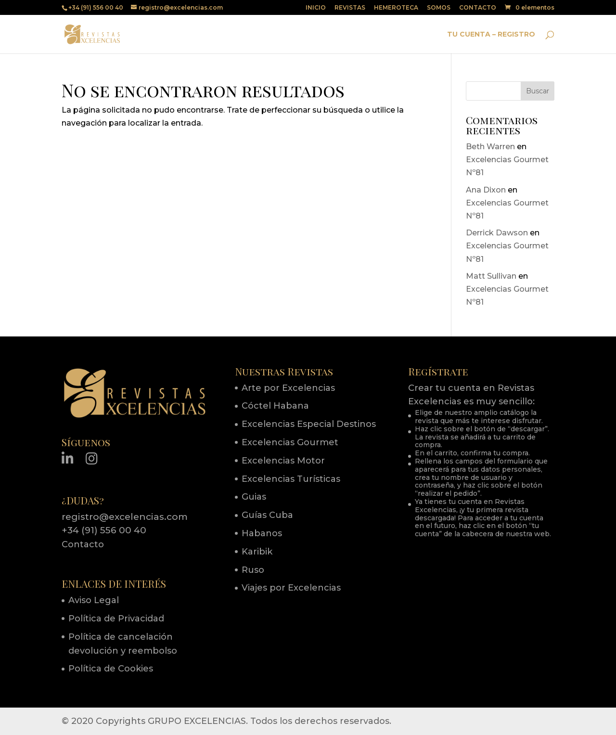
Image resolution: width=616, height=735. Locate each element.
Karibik (257, 551)
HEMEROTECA (396, 8)
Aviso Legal (93, 600)
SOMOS (438, 8)
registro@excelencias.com (125, 516)
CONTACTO (477, 8)
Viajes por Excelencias (291, 587)
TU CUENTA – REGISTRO (491, 35)
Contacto (83, 544)
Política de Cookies (110, 668)
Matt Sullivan (491, 276)
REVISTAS (349, 8)
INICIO (316, 8)
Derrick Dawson (497, 232)
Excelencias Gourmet (290, 442)
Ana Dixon (486, 189)
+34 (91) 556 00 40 (104, 530)
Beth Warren (490, 146)
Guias (254, 496)
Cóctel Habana (275, 405)
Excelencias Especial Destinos (309, 424)
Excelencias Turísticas (291, 479)
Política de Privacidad (116, 618)
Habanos (262, 533)
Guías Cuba (267, 515)
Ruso (253, 570)
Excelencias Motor (283, 460)
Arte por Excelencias (288, 388)
